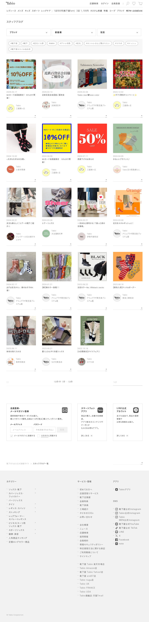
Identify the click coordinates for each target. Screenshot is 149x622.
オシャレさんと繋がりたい (98, 43)
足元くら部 (39, 43)
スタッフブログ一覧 (41, 464)
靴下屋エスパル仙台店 (21, 49)
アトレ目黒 (66, 43)
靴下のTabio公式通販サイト (18, 464)
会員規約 (44, 436)
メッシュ (132, 43)
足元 (79, 43)
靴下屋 (14, 43)
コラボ (119, 43)
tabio (52, 43)
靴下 (26, 43)
